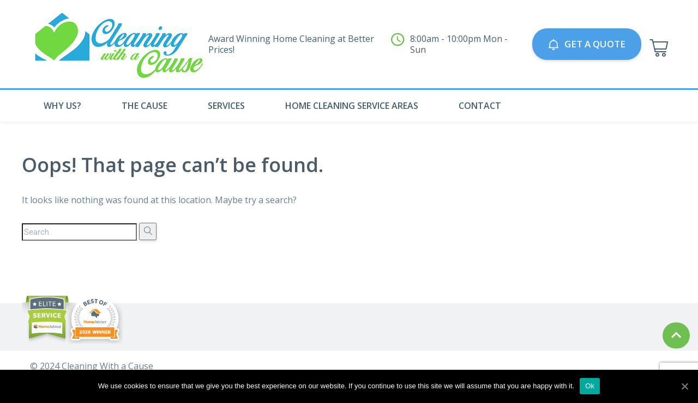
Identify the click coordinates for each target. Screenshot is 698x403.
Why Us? (62, 106)
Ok (589, 386)
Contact (480, 106)
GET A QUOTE (586, 44)
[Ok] (684, 386)
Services (226, 106)
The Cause (144, 106)
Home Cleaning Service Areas (351, 106)
